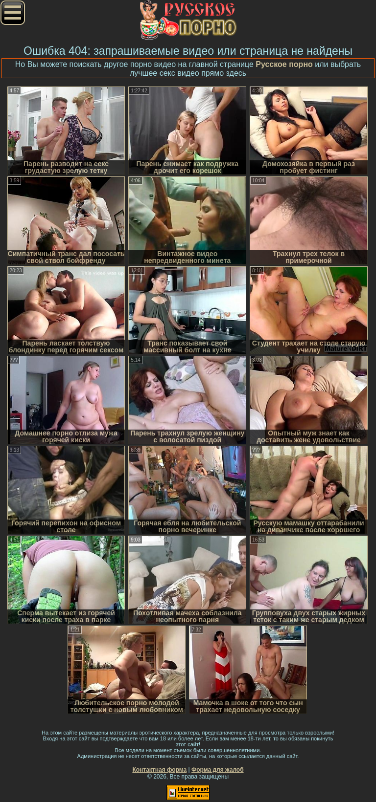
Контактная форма (159, 769)
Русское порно (284, 64)
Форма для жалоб (217, 769)
